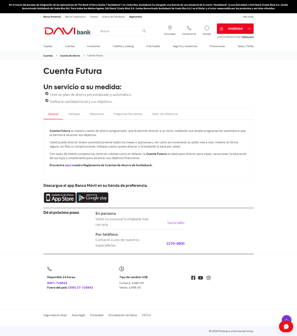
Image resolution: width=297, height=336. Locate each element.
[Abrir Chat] (273, 326)
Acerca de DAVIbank (113, 16)
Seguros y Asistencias (185, 46)
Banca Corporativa (75, 16)
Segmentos (135, 16)
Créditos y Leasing (123, 46)
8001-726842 (57, 283)
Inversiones (93, 46)
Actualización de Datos (122, 315)
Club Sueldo (153, 46)
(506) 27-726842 (80, 287)
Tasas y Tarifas (246, 46)
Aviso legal (78, 315)
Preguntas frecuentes (128, 114)
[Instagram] (208, 278)
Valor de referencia (165, 114)
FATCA (146, 315)
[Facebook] (193, 278)
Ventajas (74, 114)
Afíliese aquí (248, 37)
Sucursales (175, 222)
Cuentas (69, 46)
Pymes (94, 16)
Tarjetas (47, 46)
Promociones (217, 46)
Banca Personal (52, 16)
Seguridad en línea (55, 315)
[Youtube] (200, 278)
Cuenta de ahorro (70, 55)
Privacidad (96, 315)
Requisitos (97, 114)
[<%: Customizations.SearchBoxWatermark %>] (123, 31)
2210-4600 (175, 243)
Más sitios (248, 16)
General (53, 114)
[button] (286, 320)
